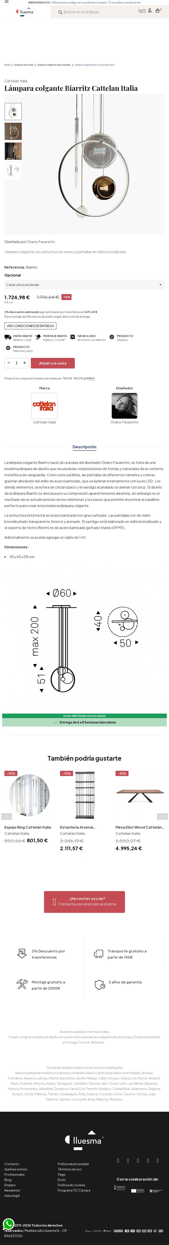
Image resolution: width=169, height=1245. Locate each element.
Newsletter (12, 1190)
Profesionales (14, 1174)
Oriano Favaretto (41, 241)
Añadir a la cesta (52, 363)
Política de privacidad (73, 1164)
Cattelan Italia (15, 81)
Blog (7, 1180)
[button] (84, 902)
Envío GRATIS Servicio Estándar (84, 716)
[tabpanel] (29, 808)
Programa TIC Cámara (74, 1190)
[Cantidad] (16, 363)
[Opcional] (84, 284)
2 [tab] (86, 860)
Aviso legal (12, 1195)
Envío (62, 1180)
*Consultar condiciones (124, 2)
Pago (62, 1174)
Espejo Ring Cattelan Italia (27, 827)
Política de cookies (71, 1185)
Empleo (10, 1185)
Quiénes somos (15, 1169)
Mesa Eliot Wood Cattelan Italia (139, 827)
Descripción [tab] (84, 446)
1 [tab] (82, 860)
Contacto (11, 1164)
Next (162, 816)
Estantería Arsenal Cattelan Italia (76, 827)
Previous (6, 816)
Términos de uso (70, 1169)
